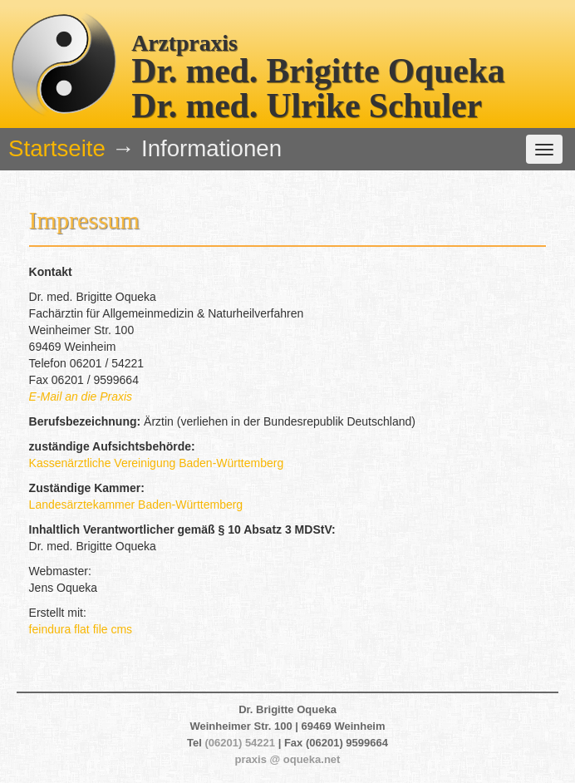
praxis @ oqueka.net (288, 759)
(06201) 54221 (239, 742)
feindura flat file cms (81, 629)
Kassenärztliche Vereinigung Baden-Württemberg (156, 463)
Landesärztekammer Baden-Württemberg (136, 504)
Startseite (57, 148)
